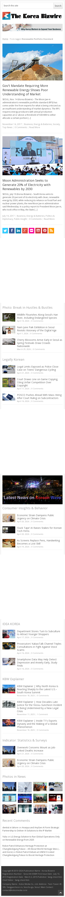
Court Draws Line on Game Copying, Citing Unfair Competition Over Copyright (37, 382)
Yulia (4, 836)
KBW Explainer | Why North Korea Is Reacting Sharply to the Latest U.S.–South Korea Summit (37, 689)
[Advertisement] (32, 270)
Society (56, 124)
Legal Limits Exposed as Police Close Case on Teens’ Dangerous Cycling (37, 368)
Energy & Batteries (43, 124)
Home (5, 39)
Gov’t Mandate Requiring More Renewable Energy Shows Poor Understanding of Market (25, 90)
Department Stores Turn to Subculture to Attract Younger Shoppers (38, 633)
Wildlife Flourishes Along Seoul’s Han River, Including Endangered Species (37, 316)
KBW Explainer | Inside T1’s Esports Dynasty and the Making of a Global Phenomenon (37, 724)
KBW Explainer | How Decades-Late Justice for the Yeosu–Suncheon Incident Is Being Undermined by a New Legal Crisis (39, 706)
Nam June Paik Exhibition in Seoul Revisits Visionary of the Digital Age (37, 329)
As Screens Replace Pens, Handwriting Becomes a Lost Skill (38, 542)
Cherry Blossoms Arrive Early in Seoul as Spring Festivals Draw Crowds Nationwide (39, 343)
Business (28, 124)
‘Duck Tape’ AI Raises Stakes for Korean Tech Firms (39, 529)
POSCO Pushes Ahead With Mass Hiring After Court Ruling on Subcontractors (39, 396)
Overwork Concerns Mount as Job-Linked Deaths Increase (36, 749)
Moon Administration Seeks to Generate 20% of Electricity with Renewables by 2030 (26, 184)
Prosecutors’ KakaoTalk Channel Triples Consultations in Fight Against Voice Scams (39, 647)
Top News (7, 127)
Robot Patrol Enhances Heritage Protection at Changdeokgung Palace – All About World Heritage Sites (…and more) (31, 848)
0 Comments (37, 321)
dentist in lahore (10, 827)
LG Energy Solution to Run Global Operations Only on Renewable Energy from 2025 (31, 838)
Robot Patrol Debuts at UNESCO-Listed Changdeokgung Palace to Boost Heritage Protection (28, 854)
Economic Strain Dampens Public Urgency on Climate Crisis (35, 517)
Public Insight (20, 219)
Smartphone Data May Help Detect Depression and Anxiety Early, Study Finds (37, 662)
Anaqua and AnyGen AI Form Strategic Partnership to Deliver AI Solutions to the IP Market (30, 829)
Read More (34, 127)
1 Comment (42, 714)
